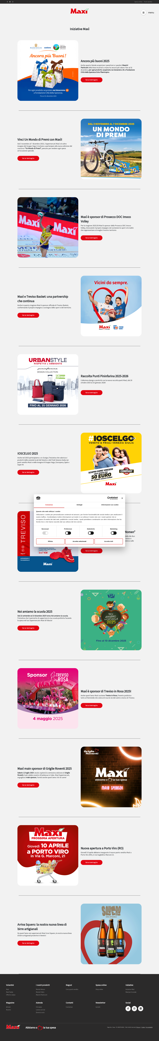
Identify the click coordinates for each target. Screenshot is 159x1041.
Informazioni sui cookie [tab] (110, 505)
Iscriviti (98, 1007)
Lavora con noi (40, 1010)
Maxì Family (9, 992)
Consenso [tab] (49, 505)
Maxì (7, 989)
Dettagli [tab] (79, 505)
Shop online (99, 989)
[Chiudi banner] (122, 498)
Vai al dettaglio (91, 80)
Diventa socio (40, 1012)
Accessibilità (149, 1027)
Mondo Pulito (40, 992)
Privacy (138, 1027)
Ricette (8, 1010)
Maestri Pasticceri (41, 995)
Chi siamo (39, 1007)
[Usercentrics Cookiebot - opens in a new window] (109, 498)
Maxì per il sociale (131, 992)
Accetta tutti (108, 541)
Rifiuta (50, 541)
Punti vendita (148, 2)
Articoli (8, 1007)
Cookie (143, 1027)
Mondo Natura (40, 989)
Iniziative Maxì (130, 989)
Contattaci (69, 1007)
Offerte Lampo (10, 995)
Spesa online (138, 2)
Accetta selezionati (79, 541)
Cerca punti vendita (72, 989)
